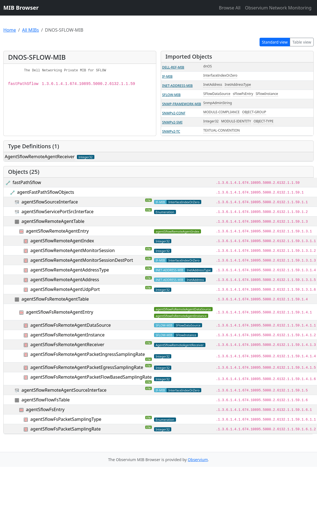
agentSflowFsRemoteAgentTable (55, 299)
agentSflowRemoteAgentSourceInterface (63, 390)
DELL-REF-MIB (173, 67)
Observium (198, 459)
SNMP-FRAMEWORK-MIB (181, 104)
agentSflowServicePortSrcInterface (57, 211)
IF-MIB (167, 76)
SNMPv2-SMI (172, 122)
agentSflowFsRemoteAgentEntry (59, 312)
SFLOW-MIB (171, 94)
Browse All (229, 8)
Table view (301, 42)
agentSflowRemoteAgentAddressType (69, 270)
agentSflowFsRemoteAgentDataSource (70, 325)
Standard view (275, 42)
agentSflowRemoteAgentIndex (62, 241)
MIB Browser (21, 7)
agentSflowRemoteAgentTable (52, 221)
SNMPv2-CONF (173, 113)
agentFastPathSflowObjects (45, 192)
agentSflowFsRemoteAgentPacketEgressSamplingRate (86, 367)
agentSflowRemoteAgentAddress (64, 279)
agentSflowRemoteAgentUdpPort (65, 289)
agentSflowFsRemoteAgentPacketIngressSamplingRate (87, 354)
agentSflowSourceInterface (49, 202)
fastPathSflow (26, 182)
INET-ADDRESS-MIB (177, 85)
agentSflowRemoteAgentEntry (57, 231)
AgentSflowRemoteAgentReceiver (40, 157)
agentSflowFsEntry (45, 409)
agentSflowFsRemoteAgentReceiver (67, 344)
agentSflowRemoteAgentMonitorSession (72, 250)
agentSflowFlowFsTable (45, 400)
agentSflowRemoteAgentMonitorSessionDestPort (81, 260)
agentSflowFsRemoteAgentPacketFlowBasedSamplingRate (91, 377)
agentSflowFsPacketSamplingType (65, 419)
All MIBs (30, 30)
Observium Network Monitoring (278, 8)
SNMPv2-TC (171, 131)
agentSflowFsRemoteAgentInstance (67, 335)
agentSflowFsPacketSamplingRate (65, 429)
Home (9, 30)
